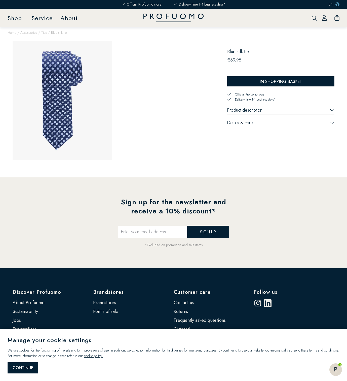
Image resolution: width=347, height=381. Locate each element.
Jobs (17, 320)
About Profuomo (29, 302)
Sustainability (25, 311)
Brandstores (108, 292)
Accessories (28, 32)
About (69, 18)
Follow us (266, 292)
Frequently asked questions (200, 320)
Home (12, 32)
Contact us (184, 302)
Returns (181, 311)
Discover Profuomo (37, 292)
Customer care (192, 292)
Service (42, 18)
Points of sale (105, 311)
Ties (44, 32)
